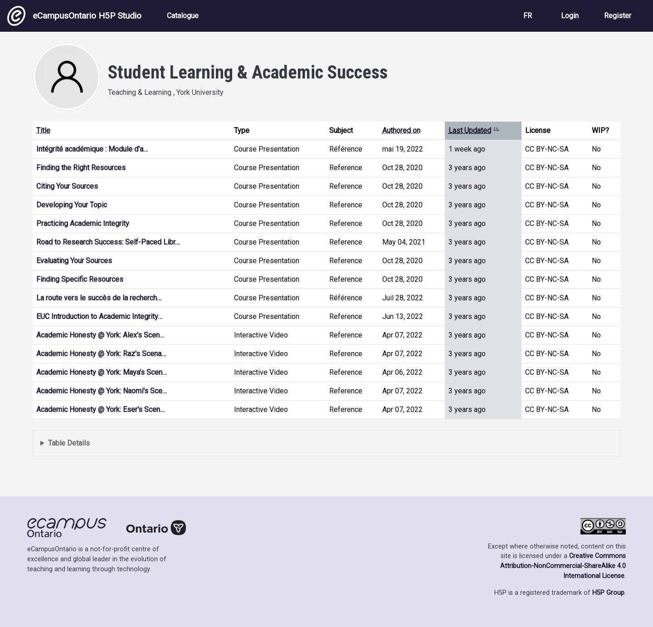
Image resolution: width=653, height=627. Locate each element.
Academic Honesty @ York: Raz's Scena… (101, 353)
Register (617, 15)
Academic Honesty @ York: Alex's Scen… (100, 335)
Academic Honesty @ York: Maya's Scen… (101, 372)
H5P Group (608, 593)
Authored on (401, 130)
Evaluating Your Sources (74, 260)
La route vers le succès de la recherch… (98, 298)
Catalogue (183, 15)
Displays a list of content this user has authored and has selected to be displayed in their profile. (326, 443)
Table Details (69, 443)
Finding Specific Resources (79, 279)
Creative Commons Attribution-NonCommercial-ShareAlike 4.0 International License (563, 565)
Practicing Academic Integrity (82, 223)
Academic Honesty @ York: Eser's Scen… (100, 409)
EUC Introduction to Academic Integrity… (99, 316)
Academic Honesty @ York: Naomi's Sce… (101, 391)
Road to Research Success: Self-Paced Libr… (108, 242)
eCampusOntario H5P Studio (74, 16)
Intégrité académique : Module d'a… (92, 149)
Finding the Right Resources (81, 167)
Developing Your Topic (71, 205)
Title (43, 130)
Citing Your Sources (67, 186)
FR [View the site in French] (527, 15)
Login (570, 15)
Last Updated (474, 130)
